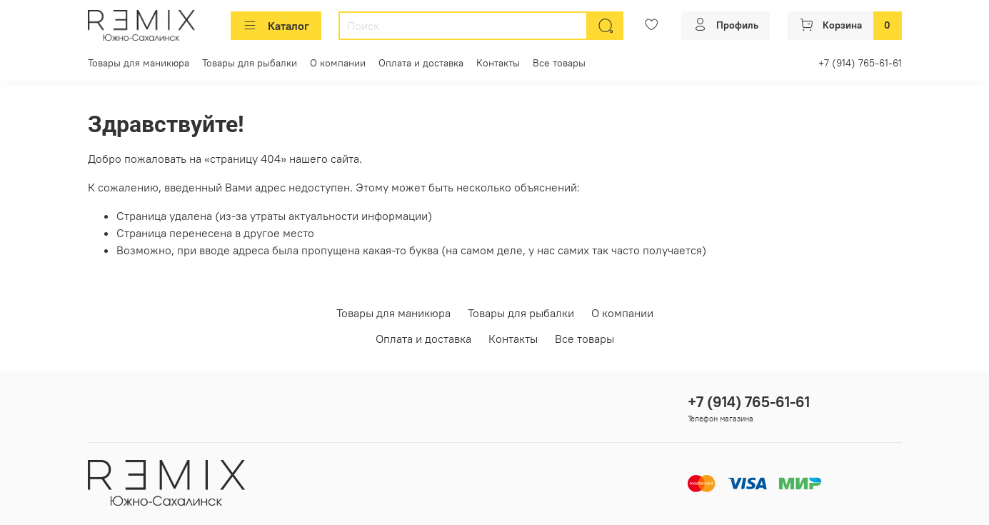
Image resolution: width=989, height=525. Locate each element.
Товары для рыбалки (249, 62)
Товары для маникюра (138, 62)
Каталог (276, 26)
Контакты (498, 62)
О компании (338, 62)
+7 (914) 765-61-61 (860, 62)
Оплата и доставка (420, 62)
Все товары (559, 62)
